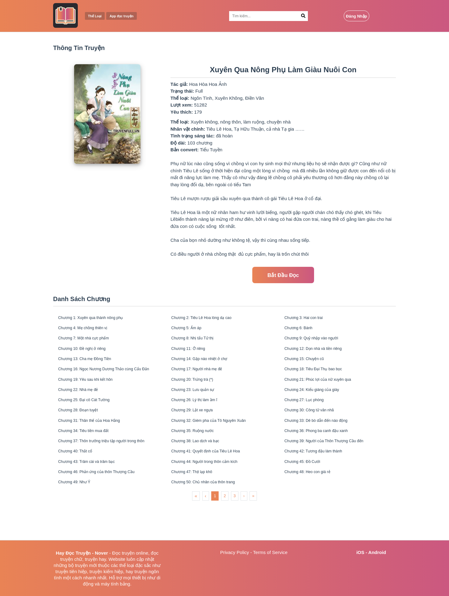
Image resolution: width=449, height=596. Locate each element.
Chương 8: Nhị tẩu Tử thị (198, 343)
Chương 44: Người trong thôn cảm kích (212, 491)
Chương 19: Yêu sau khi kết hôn (92, 393)
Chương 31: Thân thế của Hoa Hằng (96, 442)
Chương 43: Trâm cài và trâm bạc (93, 491)
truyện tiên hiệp (71, 571)
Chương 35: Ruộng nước (198, 454)
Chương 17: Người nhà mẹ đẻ (203, 380)
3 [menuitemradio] (234, 531)
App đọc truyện (129, 16)
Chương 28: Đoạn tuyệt (83, 430)
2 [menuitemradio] (225, 531)
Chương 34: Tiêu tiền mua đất (89, 454)
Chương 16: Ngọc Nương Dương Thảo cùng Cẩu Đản (109, 380)
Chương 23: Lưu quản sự (198, 405)
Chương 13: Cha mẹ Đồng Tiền (91, 368)
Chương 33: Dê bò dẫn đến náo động (324, 442)
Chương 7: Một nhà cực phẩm (90, 343)
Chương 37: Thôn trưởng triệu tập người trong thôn (109, 467)
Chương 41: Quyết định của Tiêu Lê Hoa (214, 479)
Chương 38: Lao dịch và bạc (201, 467)
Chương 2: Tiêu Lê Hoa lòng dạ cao (209, 318)
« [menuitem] (196, 531)
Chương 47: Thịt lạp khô (197, 504)
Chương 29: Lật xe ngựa (197, 430)
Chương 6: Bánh (303, 331)
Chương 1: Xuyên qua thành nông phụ (99, 318)
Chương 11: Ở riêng (193, 356)
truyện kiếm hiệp (106, 571)
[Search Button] (303, 16)
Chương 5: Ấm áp (190, 331)
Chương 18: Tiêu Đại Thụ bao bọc (321, 380)
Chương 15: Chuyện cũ (310, 368)
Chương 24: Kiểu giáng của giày (319, 405)
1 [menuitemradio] (215, 531)
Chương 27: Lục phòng (310, 417)
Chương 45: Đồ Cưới (307, 491)
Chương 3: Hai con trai (309, 318)
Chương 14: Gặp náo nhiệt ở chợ (206, 368)
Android (377, 552)
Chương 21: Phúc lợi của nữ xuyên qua (326, 393)
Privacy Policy (234, 552)
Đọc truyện (123, 553)
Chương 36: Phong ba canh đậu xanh (324, 454)
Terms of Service (270, 552)
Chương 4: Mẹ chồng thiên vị (89, 331)
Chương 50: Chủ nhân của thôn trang (211, 516)
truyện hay (95, 559)
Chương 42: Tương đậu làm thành (321, 479)
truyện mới (86, 565)
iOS (360, 552)
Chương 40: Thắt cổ (80, 479)
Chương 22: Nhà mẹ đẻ (83, 405)
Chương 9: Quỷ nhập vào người (318, 343)
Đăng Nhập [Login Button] (356, 16)
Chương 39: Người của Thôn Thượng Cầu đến (333, 467)
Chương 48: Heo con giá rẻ (314, 504)
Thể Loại (97, 16)
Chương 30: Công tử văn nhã (316, 430)
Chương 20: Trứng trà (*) (198, 393)
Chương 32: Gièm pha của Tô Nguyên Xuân (217, 442)
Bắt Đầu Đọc (283, 275)
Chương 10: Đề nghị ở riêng (88, 356)
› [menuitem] (244, 531)
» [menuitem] (253, 531)
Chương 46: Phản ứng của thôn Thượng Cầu (105, 504)
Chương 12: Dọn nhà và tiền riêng (321, 356)
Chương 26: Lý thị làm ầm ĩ (200, 417)
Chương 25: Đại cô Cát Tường (90, 417)
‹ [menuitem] (205, 531)
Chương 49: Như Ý (79, 516)
